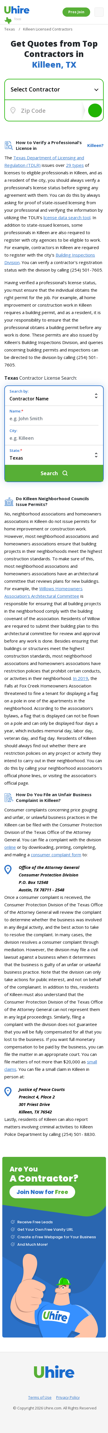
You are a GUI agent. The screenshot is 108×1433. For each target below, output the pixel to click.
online (10, 847)
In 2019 (80, 678)
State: (16, 450)
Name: (16, 411)
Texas (12, 20)
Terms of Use (40, 1397)
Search (95, 110)
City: (13, 430)
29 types (75, 165)
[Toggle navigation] (99, 12)
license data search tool (66, 217)
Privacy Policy (68, 1397)
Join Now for (42, 1192)
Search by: (19, 391)
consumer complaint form (56, 854)
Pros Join (76, 11)
